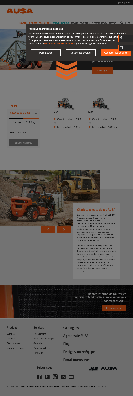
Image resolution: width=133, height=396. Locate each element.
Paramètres (45, 52)
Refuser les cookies (81, 52)
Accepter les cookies (115, 52)
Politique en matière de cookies (59, 43)
